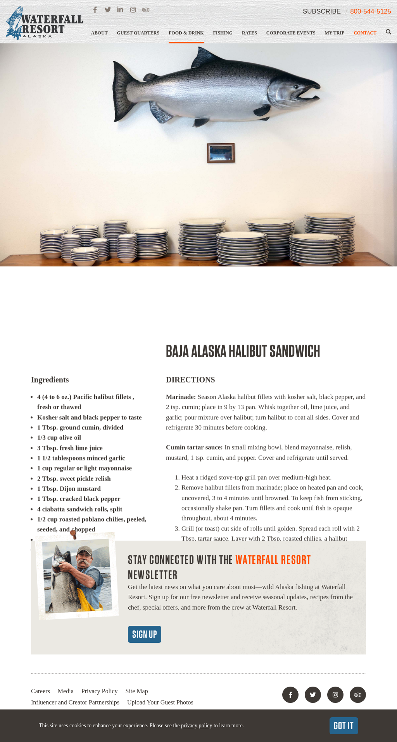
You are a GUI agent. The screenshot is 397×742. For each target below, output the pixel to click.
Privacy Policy (99, 691)
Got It (344, 725)
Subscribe (322, 11)
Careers (40, 691)
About (99, 33)
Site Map (137, 691)
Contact (365, 33)
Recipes (306, 501)
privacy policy (196, 725)
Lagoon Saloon (271, 501)
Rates (249, 33)
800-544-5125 (370, 11)
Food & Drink (186, 33)
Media (66, 691)
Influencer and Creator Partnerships (75, 702)
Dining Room (228, 501)
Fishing (223, 33)
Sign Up (144, 634)
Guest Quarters (138, 33)
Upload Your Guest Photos (160, 702)
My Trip (334, 33)
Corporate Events (291, 33)
